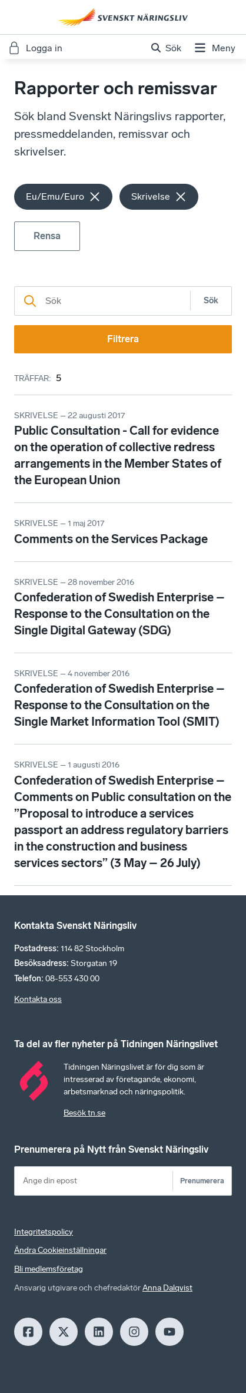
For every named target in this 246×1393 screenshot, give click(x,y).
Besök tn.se (84, 1113)
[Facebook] (28, 1332)
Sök (211, 301)
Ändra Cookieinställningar (60, 1250)
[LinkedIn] (99, 1332)
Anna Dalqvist (167, 1288)
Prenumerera (202, 1180)
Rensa (47, 235)
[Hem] (123, 17)
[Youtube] (169, 1332)
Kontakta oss (38, 999)
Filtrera (123, 339)
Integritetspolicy (43, 1232)
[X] (63, 1332)
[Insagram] (134, 1332)
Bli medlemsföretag (48, 1269)
